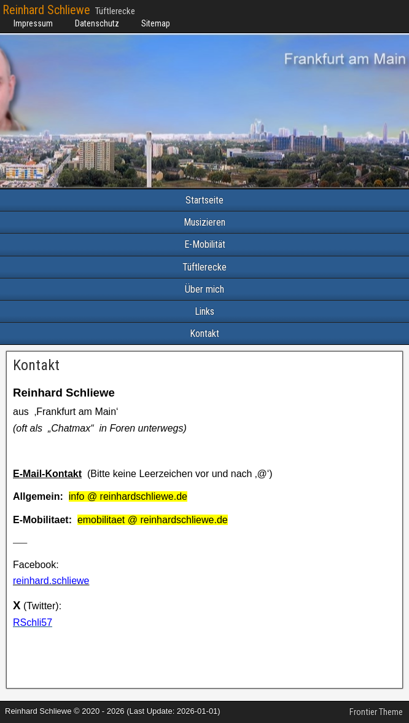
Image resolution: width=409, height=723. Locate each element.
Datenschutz (97, 23)
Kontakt (204, 333)
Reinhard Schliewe (46, 9)
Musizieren (204, 222)
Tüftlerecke (204, 267)
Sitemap (155, 23)
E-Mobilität (204, 244)
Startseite (204, 200)
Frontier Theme (376, 711)
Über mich (204, 289)
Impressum (33, 23)
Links (204, 311)
